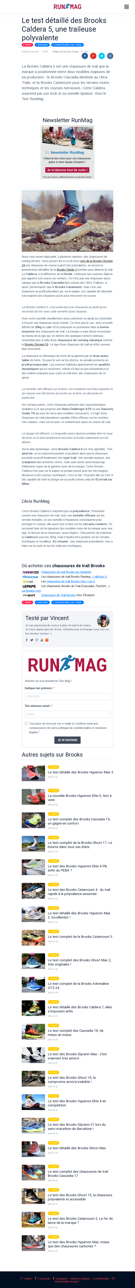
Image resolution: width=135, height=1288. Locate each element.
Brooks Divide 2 (67, 269)
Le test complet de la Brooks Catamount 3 (80, 937)
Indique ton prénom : (39, 688)
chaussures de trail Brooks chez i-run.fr (70, 581)
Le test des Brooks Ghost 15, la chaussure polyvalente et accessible (80, 1197)
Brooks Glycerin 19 (36, 344)
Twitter (26, 1278)
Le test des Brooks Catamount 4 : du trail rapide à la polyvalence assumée (79, 892)
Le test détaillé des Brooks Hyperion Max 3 (80, 772)
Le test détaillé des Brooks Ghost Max (77, 1148)
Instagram (60, 1278)
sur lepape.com (31, 590)
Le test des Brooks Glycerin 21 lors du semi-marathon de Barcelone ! (77, 1126)
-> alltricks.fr (99, 576)
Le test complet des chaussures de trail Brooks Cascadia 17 (78, 1173)
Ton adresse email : (38, 705)
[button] (127, 7)
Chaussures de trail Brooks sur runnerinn (66, 572)
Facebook (42, 1278)
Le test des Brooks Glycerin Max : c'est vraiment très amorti (77, 1056)
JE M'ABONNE (67, 740)
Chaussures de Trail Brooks (58, 595)
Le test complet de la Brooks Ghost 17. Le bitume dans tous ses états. (80, 845)
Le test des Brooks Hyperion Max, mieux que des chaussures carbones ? (79, 1244)
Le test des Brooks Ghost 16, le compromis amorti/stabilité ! (72, 1080)
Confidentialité (101, 1278)
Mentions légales (80, 1278)
